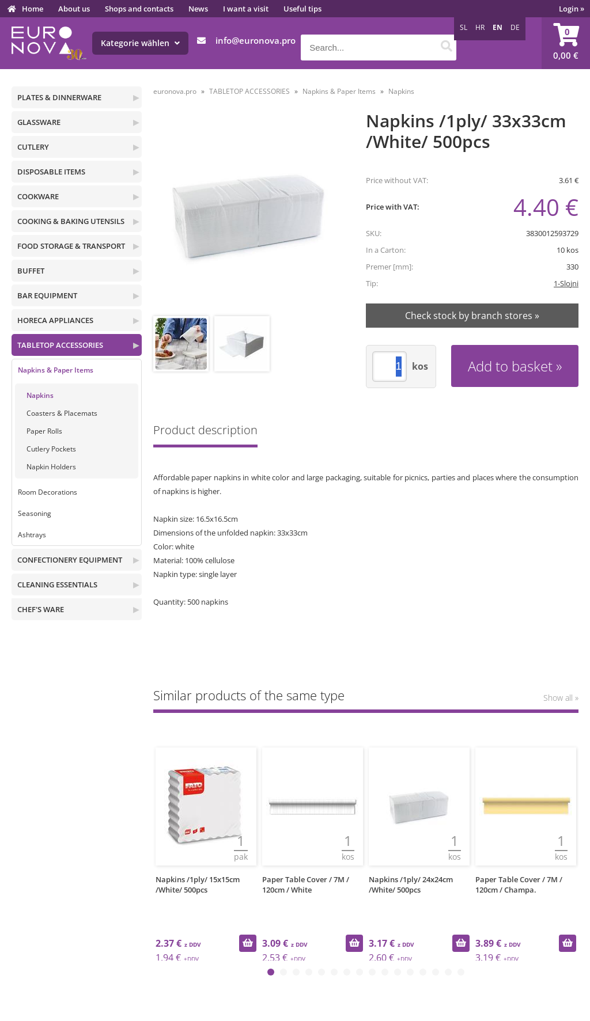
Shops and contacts (139, 8)
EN (497, 27)
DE (515, 27)
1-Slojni (566, 283)
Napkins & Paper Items (55, 370)
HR (480, 27)
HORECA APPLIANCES (55, 320)
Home (32, 8)
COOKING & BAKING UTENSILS (70, 221)
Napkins (40, 395)
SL (463, 27)
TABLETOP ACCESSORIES (60, 345)
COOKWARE (38, 196)
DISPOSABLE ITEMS (51, 171)
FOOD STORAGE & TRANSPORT (71, 246)
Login (571, 8)
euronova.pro (174, 91)
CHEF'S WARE (40, 609)
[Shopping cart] (566, 43)
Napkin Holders (51, 467)
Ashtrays (32, 535)
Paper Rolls (44, 431)
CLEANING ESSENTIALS (57, 584)
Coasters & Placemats (62, 413)
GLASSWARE (38, 122)
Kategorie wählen (140, 42)
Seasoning (34, 513)
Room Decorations (47, 492)
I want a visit (245, 8)
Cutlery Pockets (51, 449)
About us (74, 8)
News (198, 8)
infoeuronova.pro (255, 40)
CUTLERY (33, 147)
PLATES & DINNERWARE (59, 97)
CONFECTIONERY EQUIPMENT (69, 560)
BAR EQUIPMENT (47, 295)
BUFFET (30, 270)
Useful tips (302, 8)
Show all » (560, 697)
